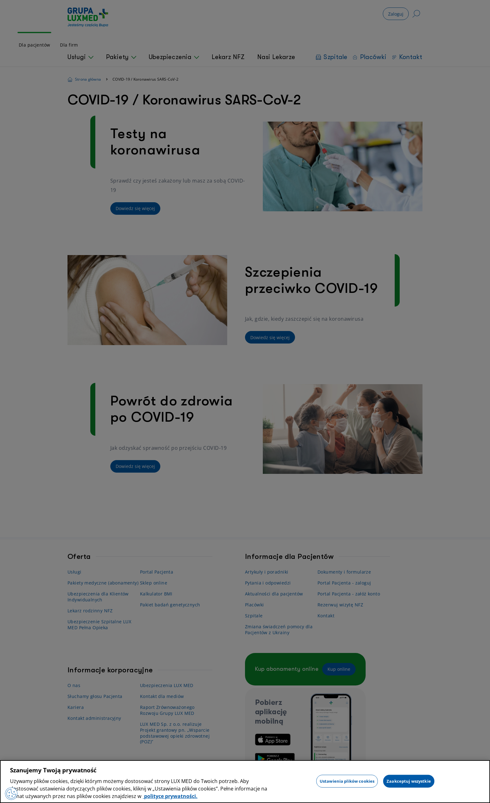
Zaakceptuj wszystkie (409, 781)
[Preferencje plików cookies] (11, 793)
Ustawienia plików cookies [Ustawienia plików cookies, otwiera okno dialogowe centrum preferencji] (347, 781)
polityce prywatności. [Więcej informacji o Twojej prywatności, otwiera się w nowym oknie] (170, 796)
